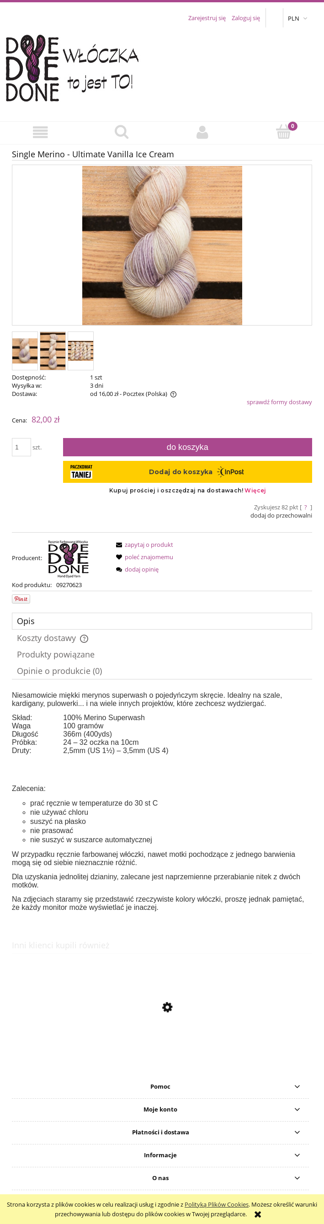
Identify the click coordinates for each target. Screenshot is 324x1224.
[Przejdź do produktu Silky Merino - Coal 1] (162, 1051)
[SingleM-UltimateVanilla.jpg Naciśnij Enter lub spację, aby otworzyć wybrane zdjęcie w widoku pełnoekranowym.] (162, 246)
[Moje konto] (203, 132)
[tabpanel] (162, 801)
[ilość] (21, 447)
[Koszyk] (284, 132)
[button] (40, 132)
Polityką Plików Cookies (217, 1204)
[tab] (162, 621)
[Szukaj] (121, 132)
